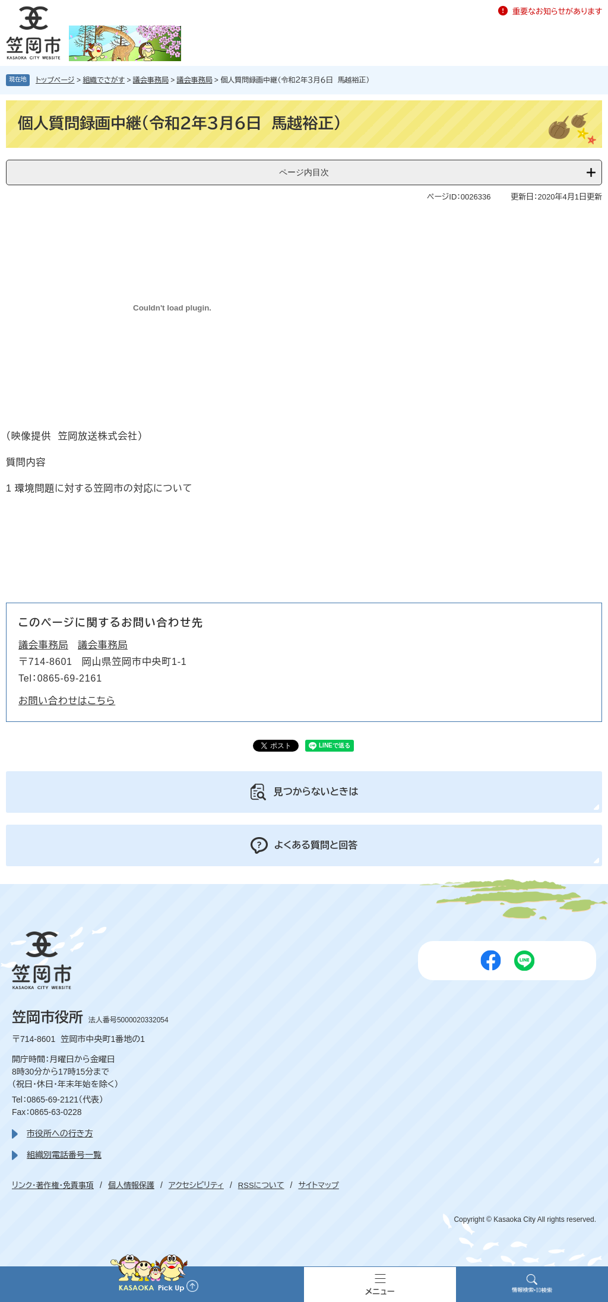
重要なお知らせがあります (557, 11)
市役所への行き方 (60, 1133)
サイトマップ (318, 1185)
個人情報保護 (131, 1185)
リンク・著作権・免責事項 (53, 1185)
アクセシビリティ (196, 1185)
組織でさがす (104, 80)
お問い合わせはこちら (66, 701)
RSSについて (261, 1185)
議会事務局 (151, 80)
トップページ (55, 80)
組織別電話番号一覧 (64, 1155)
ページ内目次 (304, 172)
